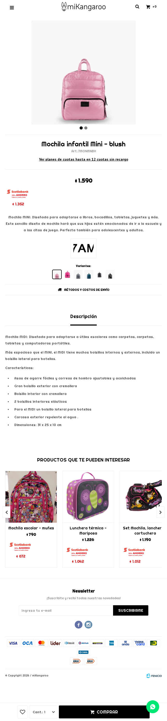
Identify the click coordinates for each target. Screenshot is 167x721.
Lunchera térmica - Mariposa (88, 531)
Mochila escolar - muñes (31, 528)
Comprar (107, 712)
